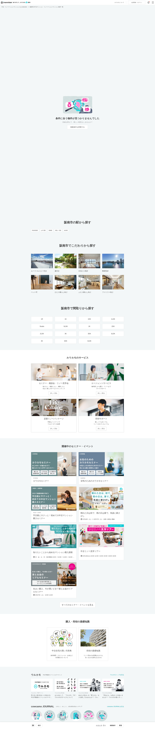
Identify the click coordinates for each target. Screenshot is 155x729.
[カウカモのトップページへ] (15, 2)
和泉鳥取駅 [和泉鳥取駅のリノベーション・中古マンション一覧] (35, 230)
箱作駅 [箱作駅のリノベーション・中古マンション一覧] (66, 230)
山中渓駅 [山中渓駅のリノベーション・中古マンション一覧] (43, 230)
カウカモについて (119, 2)
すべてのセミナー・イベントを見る (77, 605)
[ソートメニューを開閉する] (33, 725)
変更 (120, 725)
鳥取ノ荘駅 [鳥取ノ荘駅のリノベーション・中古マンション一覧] (58, 230)
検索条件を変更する (77, 127)
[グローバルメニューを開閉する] (153, 2)
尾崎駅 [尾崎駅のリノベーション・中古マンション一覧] (50, 230)
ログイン (136, 2)
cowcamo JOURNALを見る (115, 706)
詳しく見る (53, 393)
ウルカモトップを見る (117, 675)
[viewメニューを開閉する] (39, 725)
